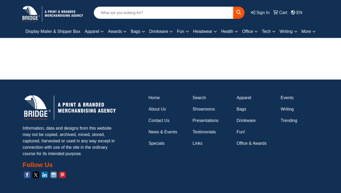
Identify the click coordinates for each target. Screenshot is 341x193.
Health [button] (227, 31)
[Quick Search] (163, 13)
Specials (157, 143)
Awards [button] (115, 31)
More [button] (306, 31)
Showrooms (204, 109)
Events (287, 97)
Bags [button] (135, 31)
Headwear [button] (202, 31)
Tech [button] (266, 31)
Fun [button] (180, 31)
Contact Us (159, 120)
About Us (157, 109)
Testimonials (204, 132)
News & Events (163, 132)
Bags (241, 109)
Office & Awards (252, 143)
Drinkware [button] (158, 31)
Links (197, 143)
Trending (289, 120)
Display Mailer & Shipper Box (52, 31)
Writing (287, 109)
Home (154, 97)
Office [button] (247, 31)
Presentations (206, 120)
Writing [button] (286, 31)
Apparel (244, 97)
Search (199, 97)
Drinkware (246, 120)
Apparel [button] (92, 31)
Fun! (241, 132)
